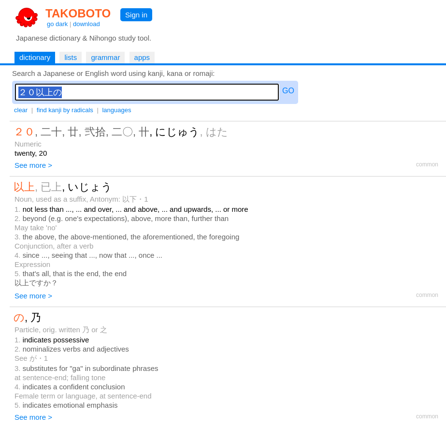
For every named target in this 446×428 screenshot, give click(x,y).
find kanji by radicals (65, 110)
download (86, 24)
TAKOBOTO (78, 13)
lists (70, 57)
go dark (57, 24)
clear (21, 110)
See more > (33, 165)
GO (288, 91)
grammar (105, 57)
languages (116, 110)
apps (142, 57)
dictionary (34, 57)
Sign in (136, 15)
